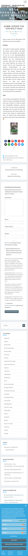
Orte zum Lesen (8, 407)
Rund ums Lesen (8, 423)
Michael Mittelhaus (9, 500)
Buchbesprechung (9, 158)
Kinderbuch (7, 377)
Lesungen (6, 394)
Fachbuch (6, 354)
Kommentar (8, 197)
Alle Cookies (14, 540)
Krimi (16, 156)
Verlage (6, 433)
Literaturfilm (7, 400)
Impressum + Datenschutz (11, 447)
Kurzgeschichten (8, 387)
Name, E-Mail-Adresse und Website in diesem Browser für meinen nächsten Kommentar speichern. (14, 251)
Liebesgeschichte (8, 397)
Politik (5, 413)
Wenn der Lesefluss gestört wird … (13, 469)
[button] (25, 505)
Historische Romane (9, 364)
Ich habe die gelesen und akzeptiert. (14, 305)
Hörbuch (6, 368)
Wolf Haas (9, 160)
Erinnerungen (7, 351)
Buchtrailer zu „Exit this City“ (11, 481)
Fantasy (6, 358)
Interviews (7, 371)
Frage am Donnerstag (9, 361)
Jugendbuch (7, 374)
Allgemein (6, 338)
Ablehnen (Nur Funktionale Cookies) (14, 544)
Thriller (6, 430)
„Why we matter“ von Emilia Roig (12, 478)
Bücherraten (7, 344)
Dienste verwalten (13, 536)
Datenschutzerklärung (11, 305)
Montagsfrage (8, 404)
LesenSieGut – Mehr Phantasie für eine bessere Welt (12, 6)
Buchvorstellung (19, 158)
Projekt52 (6, 417)
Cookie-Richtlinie (9, 450)
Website (7, 233)
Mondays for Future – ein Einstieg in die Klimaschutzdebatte (13, 502)
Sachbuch (6, 427)
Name (7, 219)
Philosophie (7, 410)
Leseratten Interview (9, 391)
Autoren (6, 341)
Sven (18, 31)
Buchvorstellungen (9, 156)
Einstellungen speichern (14, 548)
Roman (6, 420)
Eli (4, 495)
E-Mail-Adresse (9, 226)
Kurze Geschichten (9, 384)
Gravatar (9, 243)
